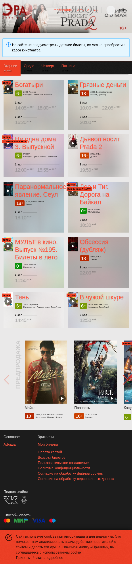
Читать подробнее (48, 558)
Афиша (83, 10)
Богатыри (29, 84)
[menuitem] (62, 10)
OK (24, 500)
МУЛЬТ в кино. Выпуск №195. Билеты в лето (36, 249)
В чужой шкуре (101, 297)
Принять (23, 558)
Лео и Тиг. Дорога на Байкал (94, 194)
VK (10, 500)
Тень (22, 297)
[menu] (64, 10)
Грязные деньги (103, 84)
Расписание (62, 10)
